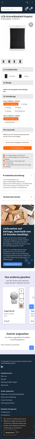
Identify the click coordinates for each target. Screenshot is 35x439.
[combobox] (9, 9)
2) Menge (7, 82)
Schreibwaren (5, 415)
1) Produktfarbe (10, 69)
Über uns (4, 376)
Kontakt (3, 379)
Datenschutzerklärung (8, 397)
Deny (18, 432)
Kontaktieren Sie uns (12, 264)
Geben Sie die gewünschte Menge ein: (15, 90)
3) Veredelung (9, 96)
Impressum (4, 385)
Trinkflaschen (5, 412)
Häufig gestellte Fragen (9, 382)
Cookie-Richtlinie (6, 400)
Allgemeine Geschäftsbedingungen (12, 394)
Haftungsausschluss (8, 403)
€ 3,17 (7, 321)
